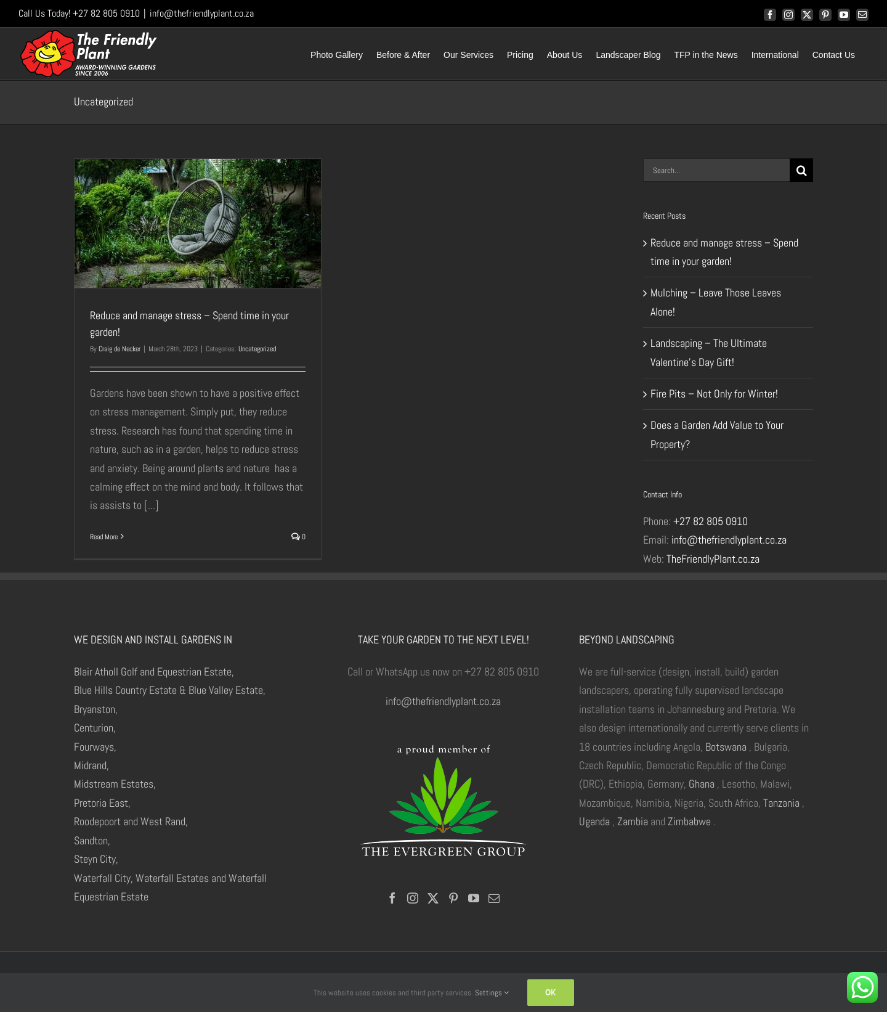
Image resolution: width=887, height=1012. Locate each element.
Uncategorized (257, 349)
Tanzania (781, 803)
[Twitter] (433, 898)
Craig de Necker (119, 349)
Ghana (702, 784)
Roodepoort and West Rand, (131, 821)
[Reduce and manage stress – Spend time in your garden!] (198, 223)
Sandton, (92, 840)
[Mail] (494, 898)
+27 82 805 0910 (710, 521)
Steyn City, (96, 859)
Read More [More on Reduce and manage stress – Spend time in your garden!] (104, 537)
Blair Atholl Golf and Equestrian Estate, (154, 671)
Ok (550, 992)
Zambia (632, 821)
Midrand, (91, 765)
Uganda (594, 821)
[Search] (801, 170)
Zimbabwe (689, 821)
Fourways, (95, 747)
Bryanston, (96, 709)
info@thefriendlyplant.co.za (202, 13)
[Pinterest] (453, 898)
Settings (492, 992)
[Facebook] (392, 898)
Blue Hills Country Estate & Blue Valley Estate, (169, 690)
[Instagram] (412, 898)
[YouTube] (473, 898)
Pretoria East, (102, 803)
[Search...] (716, 170)
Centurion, (95, 727)
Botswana (726, 747)
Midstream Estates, (115, 784)
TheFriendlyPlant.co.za (712, 559)
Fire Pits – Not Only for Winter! (714, 393)
